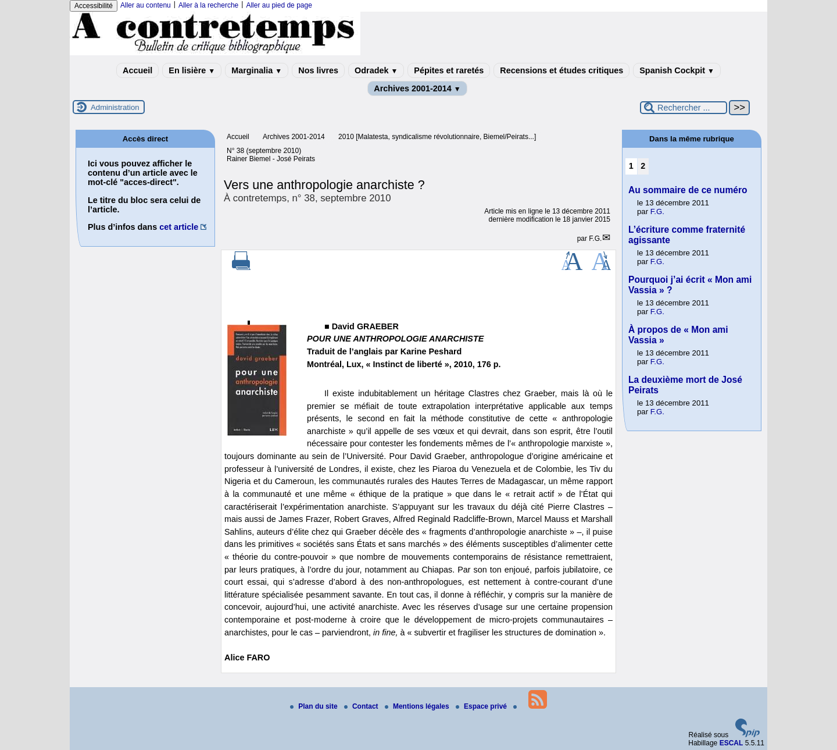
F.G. (595, 238)
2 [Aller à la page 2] (643, 165)
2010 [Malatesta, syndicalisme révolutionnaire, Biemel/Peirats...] (437, 137)
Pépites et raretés (449, 70)
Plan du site (314, 706)
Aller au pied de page (279, 5)
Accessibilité (93, 6)
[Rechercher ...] (683, 107)
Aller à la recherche (208, 5)
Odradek (376, 70)
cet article (178, 227)
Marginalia (256, 70)
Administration (115, 107)
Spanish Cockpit (676, 70)
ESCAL (731, 743)
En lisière (192, 70)
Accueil (137, 70)
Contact (362, 706)
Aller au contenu (145, 5)
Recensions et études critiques (561, 70)
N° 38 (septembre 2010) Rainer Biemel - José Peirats (271, 155)
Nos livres (318, 70)
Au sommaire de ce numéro (687, 190)
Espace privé (482, 706)
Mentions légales (418, 706)
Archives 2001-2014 (417, 88)
